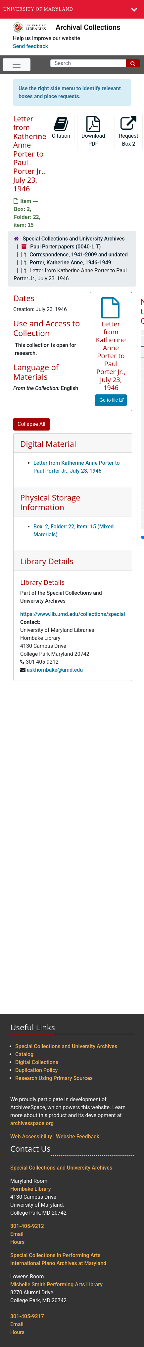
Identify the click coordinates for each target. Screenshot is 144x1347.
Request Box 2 (128, 131)
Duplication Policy (36, 1070)
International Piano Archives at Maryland (58, 1263)
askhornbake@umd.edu (55, 670)
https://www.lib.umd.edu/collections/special (72, 614)
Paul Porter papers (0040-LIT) (65, 246)
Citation (61, 127)
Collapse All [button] (31, 424)
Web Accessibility (31, 1136)
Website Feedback (77, 1136)
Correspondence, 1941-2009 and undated (78, 254)
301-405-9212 (27, 1226)
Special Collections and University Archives (73, 239)
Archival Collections (88, 27)
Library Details (46, 561)
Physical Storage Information (50, 502)
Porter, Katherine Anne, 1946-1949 (70, 262)
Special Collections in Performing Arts (55, 1255)
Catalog (24, 1054)
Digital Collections (36, 1062)
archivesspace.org (32, 1123)
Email (17, 1234)
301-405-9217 (27, 1316)
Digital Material (48, 443)
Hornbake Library (30, 1189)
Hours (17, 1242)
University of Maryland (38, 9)
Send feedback (30, 46)
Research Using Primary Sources (54, 1078)
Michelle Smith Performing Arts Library (56, 1284)
